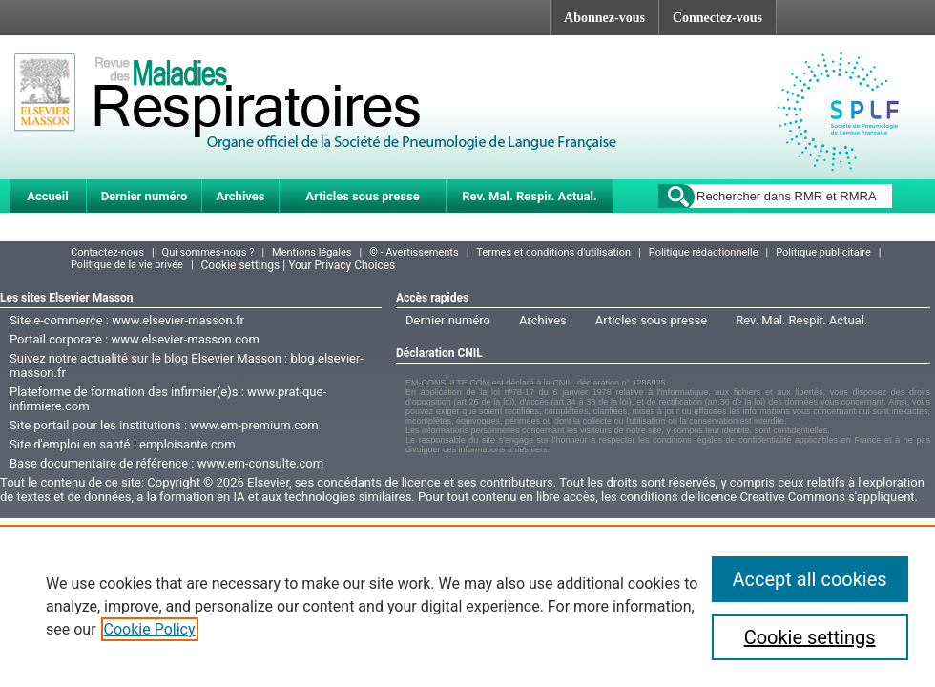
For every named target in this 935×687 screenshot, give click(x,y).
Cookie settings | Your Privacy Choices (298, 265)
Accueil (47, 196)
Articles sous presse (362, 196)
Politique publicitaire (823, 252)
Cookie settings (810, 637)
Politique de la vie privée (127, 265)
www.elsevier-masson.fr (178, 320)
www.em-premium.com (254, 425)
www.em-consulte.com (260, 463)
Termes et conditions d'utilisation (553, 252)
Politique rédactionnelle (703, 252)
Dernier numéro (144, 196)
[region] (467, 606)
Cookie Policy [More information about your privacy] (150, 629)
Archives (240, 196)
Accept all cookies (810, 579)
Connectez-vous (717, 17)
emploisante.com (187, 444)
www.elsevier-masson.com (185, 339)
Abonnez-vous (604, 17)
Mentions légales (311, 252)
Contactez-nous (107, 252)
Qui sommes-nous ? (208, 252)
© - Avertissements (413, 252)
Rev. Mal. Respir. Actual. (529, 196)
